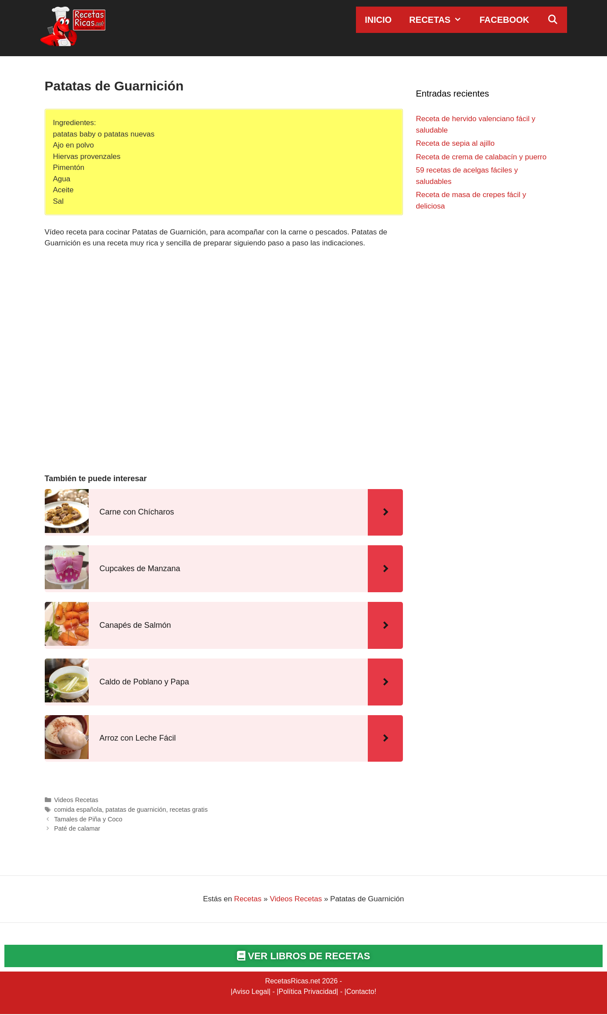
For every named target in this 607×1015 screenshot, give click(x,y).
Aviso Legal (251, 992)
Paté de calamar (77, 828)
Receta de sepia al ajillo (455, 143)
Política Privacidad (308, 992)
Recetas (440, 20)
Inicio (378, 20)
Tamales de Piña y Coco (88, 819)
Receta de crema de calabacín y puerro (481, 157)
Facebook (504, 20)
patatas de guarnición (135, 809)
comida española (78, 809)
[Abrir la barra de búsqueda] (552, 20)
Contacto (360, 992)
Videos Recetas (76, 799)
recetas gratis (188, 809)
